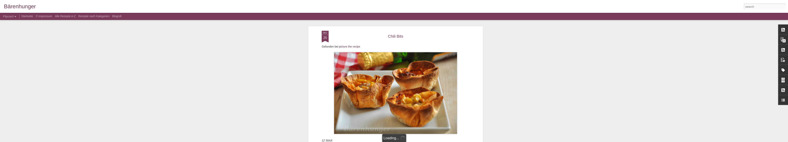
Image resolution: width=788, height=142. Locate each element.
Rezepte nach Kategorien (94, 16)
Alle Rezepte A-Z (65, 16)
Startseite (27, 16)
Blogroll (117, 16)
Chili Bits (395, 36)
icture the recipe (350, 46)
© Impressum (44, 16)
